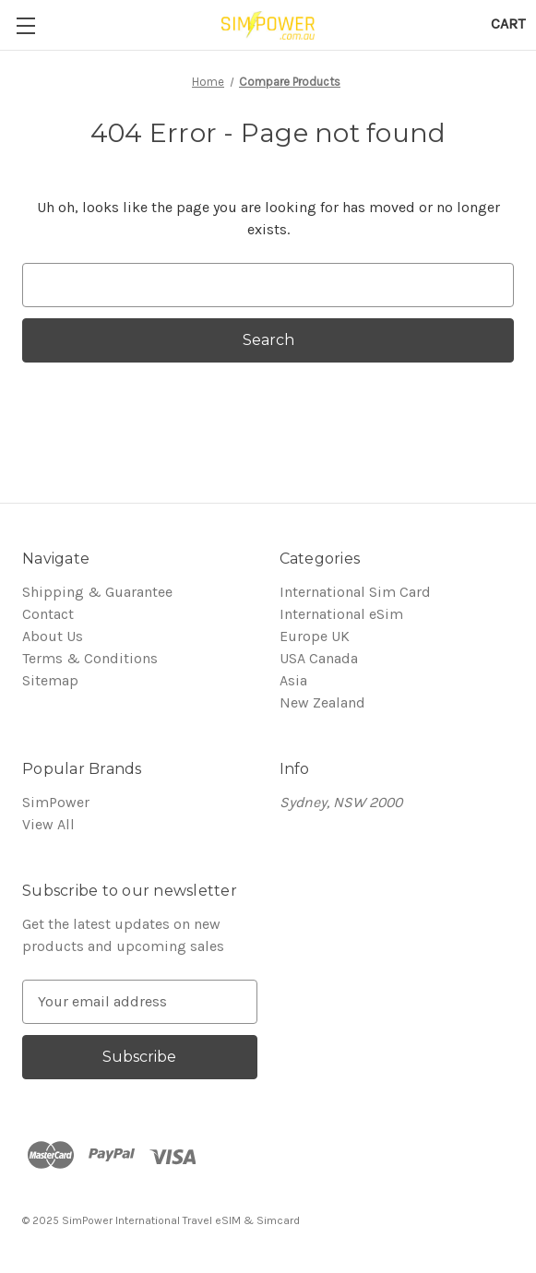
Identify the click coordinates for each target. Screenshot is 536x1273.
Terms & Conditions (90, 658)
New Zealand (322, 702)
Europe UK (315, 636)
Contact (48, 614)
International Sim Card (355, 592)
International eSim (341, 614)
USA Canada (319, 658)
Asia (293, 680)
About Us (52, 636)
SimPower (55, 802)
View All (48, 824)
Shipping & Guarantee (97, 592)
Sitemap (50, 680)
